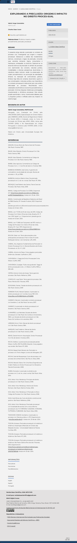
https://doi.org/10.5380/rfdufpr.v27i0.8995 (20, 296)
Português (11, 486)
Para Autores (11, 466)
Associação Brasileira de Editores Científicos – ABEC (23, 520)
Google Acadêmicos (13, 523)
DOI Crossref (11, 526)
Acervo (15, 9)
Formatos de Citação (57, 78)
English (10, 480)
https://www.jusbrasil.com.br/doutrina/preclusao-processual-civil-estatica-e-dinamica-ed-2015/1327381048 (23, 449)
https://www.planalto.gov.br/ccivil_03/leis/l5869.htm (24, 229)
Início (10, 9)
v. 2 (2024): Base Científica (27, 9)
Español (10, 483)
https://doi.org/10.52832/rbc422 (18, 35)
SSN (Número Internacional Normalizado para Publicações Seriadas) (29, 517)
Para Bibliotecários (13, 469)
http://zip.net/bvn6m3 (15, 419)
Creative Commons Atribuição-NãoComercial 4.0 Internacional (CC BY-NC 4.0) (30, 508)
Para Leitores (11, 463)
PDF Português (54, 24)
